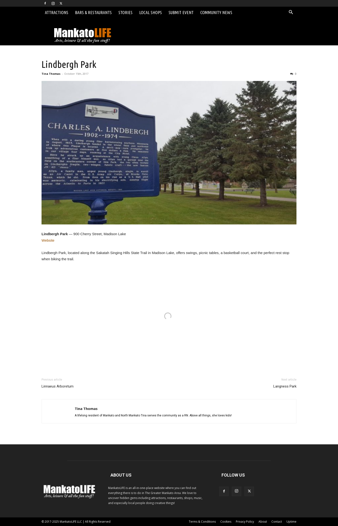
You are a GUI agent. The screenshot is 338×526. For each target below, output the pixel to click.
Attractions (56, 12)
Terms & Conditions (202, 522)
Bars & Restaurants (93, 12)
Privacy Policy (245, 522)
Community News (216, 12)
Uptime (291, 522)
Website (48, 240)
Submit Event (181, 12)
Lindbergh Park (69, 64)
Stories (125, 12)
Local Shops (150, 12)
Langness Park (284, 386)
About (263, 522)
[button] (290, 13)
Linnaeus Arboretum (58, 386)
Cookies (225, 522)
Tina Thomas (51, 73)
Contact (276, 522)
